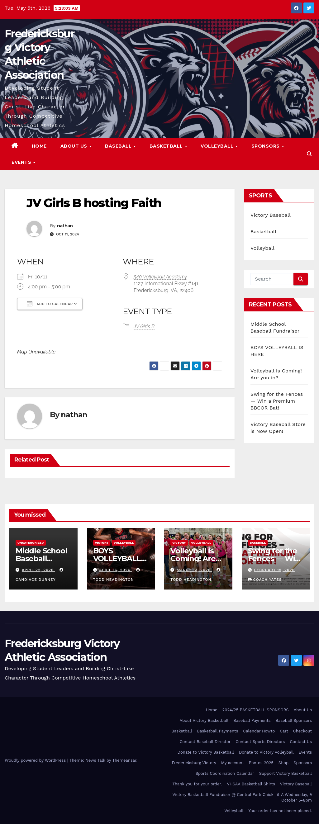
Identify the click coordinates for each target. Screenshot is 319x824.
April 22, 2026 (38, 570)
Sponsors (266, 146)
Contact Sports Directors (260, 741)
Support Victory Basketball (285, 773)
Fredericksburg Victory (194, 762)
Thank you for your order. (197, 784)
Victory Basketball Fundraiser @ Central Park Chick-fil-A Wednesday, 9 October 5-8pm (242, 797)
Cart (284, 731)
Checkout (302, 731)
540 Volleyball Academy (160, 277)
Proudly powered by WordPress (36, 760)
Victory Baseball (270, 215)
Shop (283, 762)
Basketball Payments (217, 731)
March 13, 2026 (194, 570)
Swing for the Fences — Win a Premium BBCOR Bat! (276, 401)
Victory (102, 542)
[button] (309, 154)
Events (22, 162)
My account (232, 762)
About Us (74, 146)
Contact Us (301, 741)
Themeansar (124, 760)
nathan (65, 226)
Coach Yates (265, 579)
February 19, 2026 (274, 570)
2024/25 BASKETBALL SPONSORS (255, 710)
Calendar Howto (259, 731)
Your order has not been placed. (280, 810)
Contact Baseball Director (205, 741)
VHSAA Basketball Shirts (251, 784)
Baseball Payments (251, 720)
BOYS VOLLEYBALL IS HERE (117, 558)
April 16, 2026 (115, 570)
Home (39, 146)
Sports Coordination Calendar (225, 773)
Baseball (119, 146)
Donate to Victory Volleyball (266, 752)
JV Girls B (144, 326)
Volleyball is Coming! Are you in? (193, 558)
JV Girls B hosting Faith (93, 203)
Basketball (167, 146)
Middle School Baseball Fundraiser (41, 558)
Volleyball (218, 146)
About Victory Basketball (204, 720)
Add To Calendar (50, 303)
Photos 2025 (261, 762)
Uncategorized (30, 542)
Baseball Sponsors (294, 720)
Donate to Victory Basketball (206, 752)
